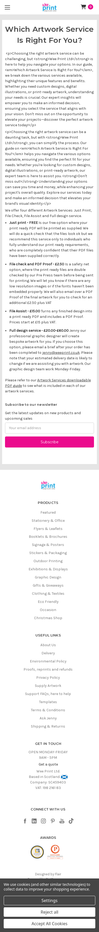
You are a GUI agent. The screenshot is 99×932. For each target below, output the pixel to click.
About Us (48, 645)
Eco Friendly (48, 601)
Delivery (48, 653)
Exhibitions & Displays (48, 569)
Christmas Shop (48, 618)
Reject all (49, 912)
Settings (49, 900)
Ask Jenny (48, 718)
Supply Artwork (48, 685)
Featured (48, 512)
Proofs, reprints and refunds (48, 669)
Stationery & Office (48, 520)
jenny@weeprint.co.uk (61, 352)
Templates (48, 702)
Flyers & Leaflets (48, 528)
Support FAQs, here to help (48, 694)
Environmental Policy (48, 661)
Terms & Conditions (48, 710)
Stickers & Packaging (48, 553)
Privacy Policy (48, 677)
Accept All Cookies (50, 923)
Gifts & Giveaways (48, 585)
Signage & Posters (48, 545)
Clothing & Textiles (48, 593)
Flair (58, 874)
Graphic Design (48, 577)
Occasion (48, 610)
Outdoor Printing (48, 561)
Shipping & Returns (48, 726)
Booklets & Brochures (48, 536)
